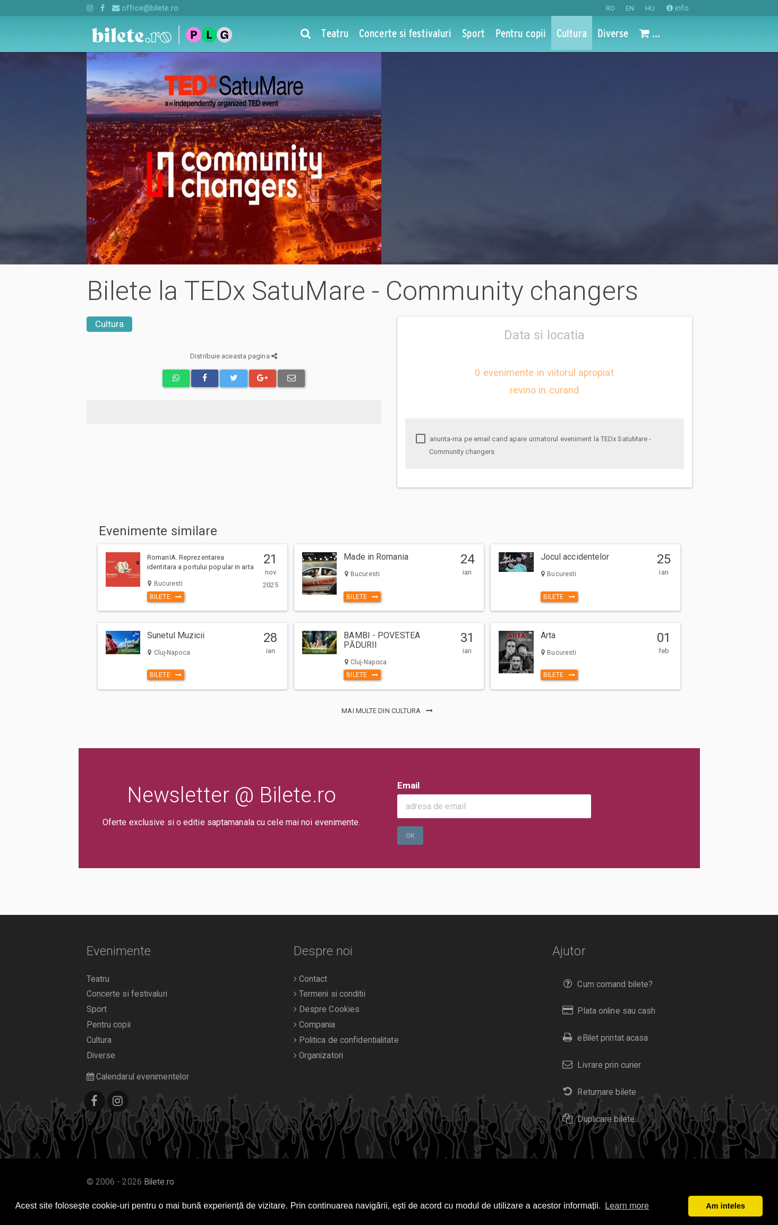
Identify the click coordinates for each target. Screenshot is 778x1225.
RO (610, 8)
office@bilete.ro (145, 8)
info (677, 8)
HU (650, 8)
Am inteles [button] (725, 1206)
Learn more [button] (627, 1205)
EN (630, 8)
